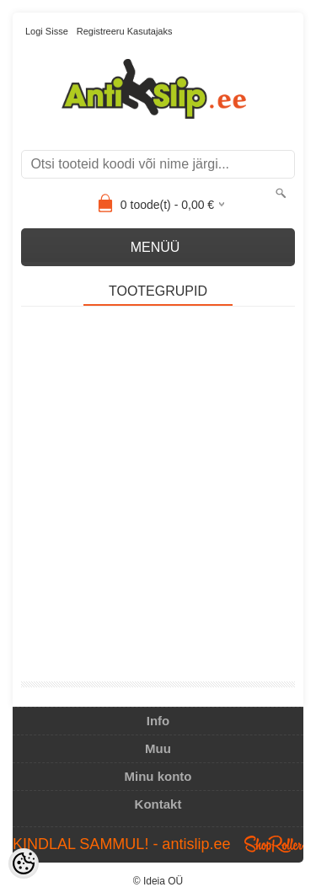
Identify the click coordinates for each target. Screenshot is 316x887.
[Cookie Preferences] (23, 863)
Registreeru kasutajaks (125, 31)
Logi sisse (46, 31)
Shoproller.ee (273, 844)
